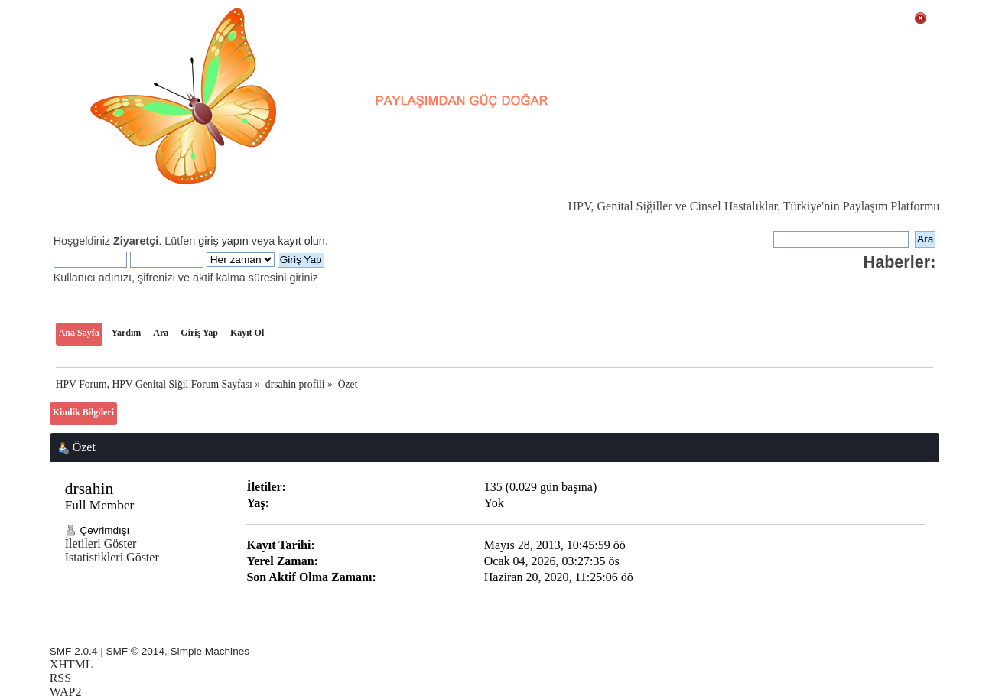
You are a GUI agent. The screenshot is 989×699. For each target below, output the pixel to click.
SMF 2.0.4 (74, 651)
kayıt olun (301, 241)
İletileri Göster (101, 543)
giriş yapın (223, 241)
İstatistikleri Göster (112, 557)
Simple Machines (210, 651)
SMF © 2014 (135, 651)
